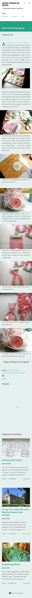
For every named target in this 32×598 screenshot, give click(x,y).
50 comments (11, 479)
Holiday (22, 373)
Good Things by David (10, 4)
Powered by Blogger (16, 593)
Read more (26, 479)
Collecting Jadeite (11, 564)
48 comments (11, 583)
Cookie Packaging (8, 373)
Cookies (14, 16)
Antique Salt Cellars (12, 460)
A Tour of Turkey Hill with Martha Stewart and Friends (15, 512)
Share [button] (4, 378)
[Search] (25, 3)
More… (23, 16)
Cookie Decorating (13, 370)
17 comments (11, 534)
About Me (5, 16)
